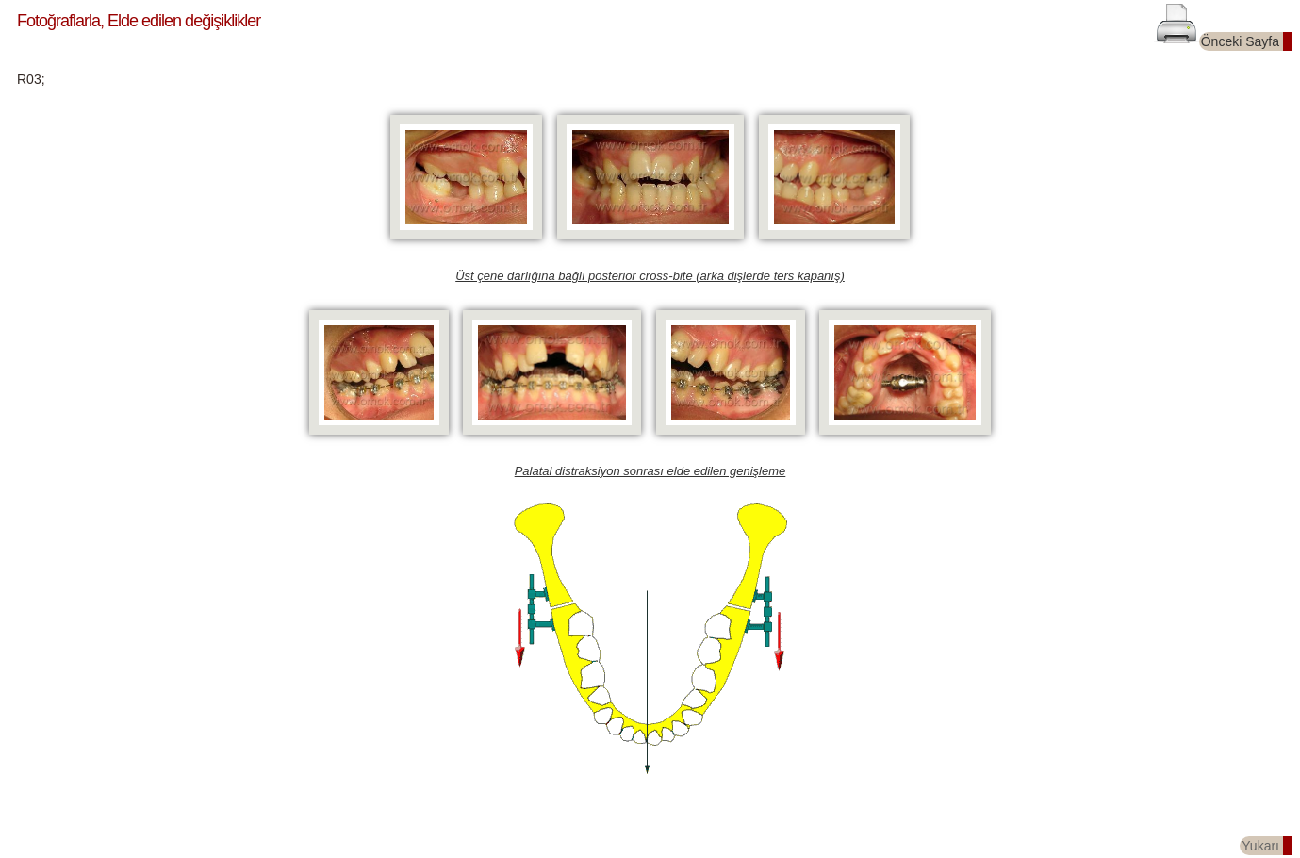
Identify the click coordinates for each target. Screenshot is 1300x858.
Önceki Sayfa (1240, 41)
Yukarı (1260, 845)
